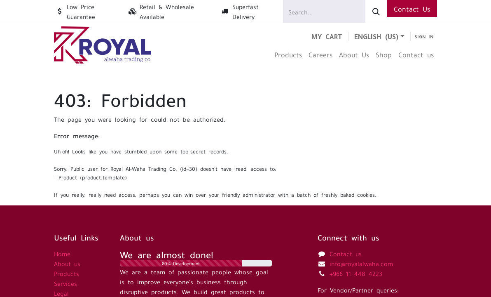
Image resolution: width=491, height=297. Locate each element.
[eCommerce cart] (327, 36)
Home (62, 253)
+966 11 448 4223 (356, 273)
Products (66, 273)
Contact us (346, 253)
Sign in (424, 36)
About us (67, 263)
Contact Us (412, 8)
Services (65, 283)
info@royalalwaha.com (361, 263)
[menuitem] (288, 54)
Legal (61, 293)
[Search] (376, 11)
